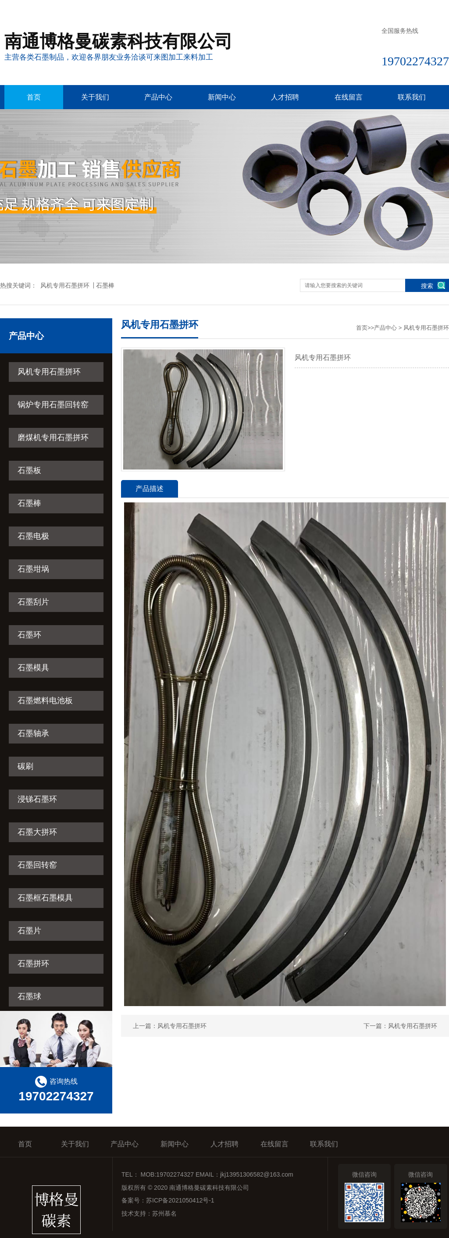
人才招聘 (285, 97)
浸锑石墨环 (37, 799)
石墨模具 (33, 667)
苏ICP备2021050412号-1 (180, 1200)
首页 (34, 97)
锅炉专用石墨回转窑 (53, 404)
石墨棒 (105, 285)
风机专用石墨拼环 (64, 285)
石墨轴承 (33, 733)
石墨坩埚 (33, 569)
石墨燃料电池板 (45, 700)
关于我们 (95, 97)
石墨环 (29, 634)
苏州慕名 (164, 1213)
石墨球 (29, 996)
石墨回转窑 (37, 865)
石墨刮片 (33, 602)
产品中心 (158, 97)
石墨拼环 (33, 963)
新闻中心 (222, 97)
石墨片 (29, 930)
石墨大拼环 (37, 832)
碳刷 (25, 766)
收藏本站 (353, 7)
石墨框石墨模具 (45, 897)
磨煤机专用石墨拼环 (53, 437)
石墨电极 (33, 536)
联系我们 (436, 7)
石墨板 (29, 470)
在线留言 (395, 7)
